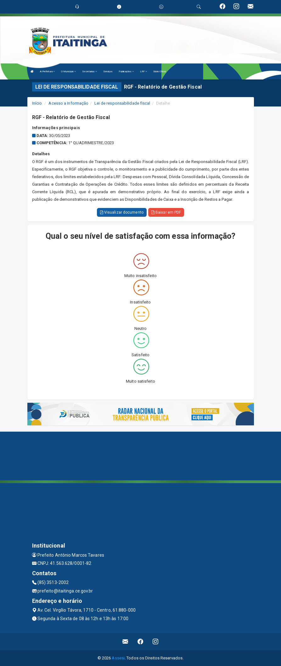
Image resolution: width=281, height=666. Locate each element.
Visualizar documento (121, 212)
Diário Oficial (159, 71)
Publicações (126, 71)
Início (37, 103)
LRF (143, 71)
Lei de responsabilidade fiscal (122, 103)
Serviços (108, 71)
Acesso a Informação (68, 103)
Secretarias (89, 71)
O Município (68, 71)
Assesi (118, 658)
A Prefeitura (47, 71)
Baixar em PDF (166, 212)
